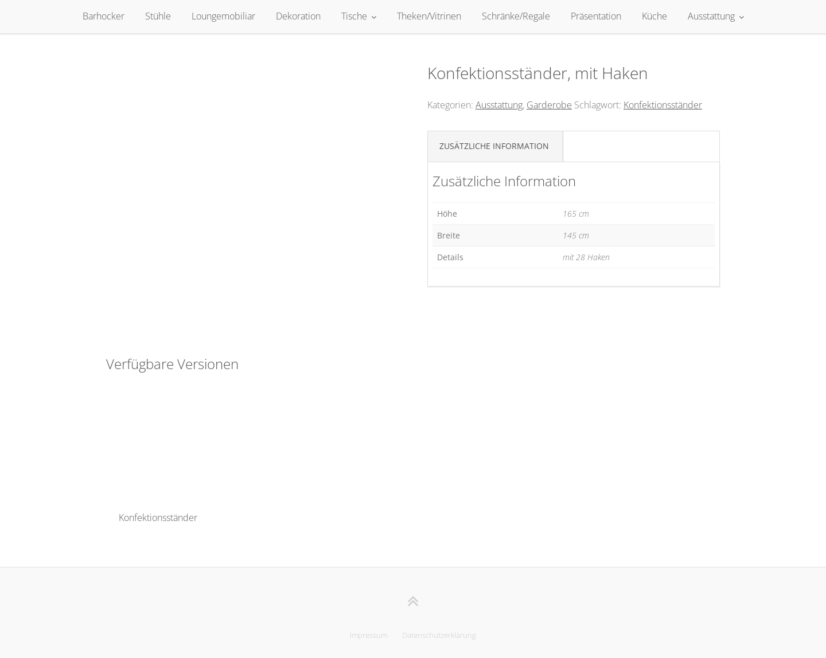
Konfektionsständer (663, 105)
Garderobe (549, 105)
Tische (354, 16)
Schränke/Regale (516, 16)
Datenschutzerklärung (439, 635)
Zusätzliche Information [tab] (494, 145)
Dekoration (298, 16)
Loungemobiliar (223, 16)
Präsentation (596, 16)
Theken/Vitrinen (429, 16)
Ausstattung (711, 16)
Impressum (368, 635)
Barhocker (103, 16)
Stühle (158, 16)
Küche (654, 16)
